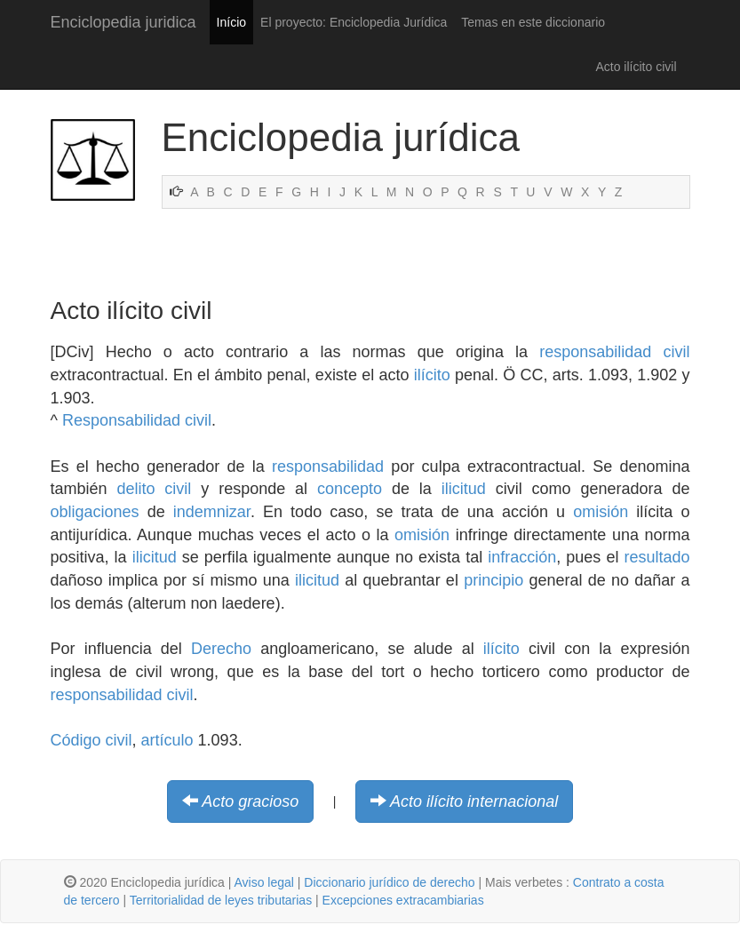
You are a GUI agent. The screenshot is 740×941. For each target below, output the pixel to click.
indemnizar (212, 512)
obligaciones (95, 512)
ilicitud (464, 489)
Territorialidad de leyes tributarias (221, 900)
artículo (167, 740)
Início (231, 22)
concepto (349, 489)
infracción (522, 557)
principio (493, 580)
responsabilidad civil (614, 352)
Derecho (221, 649)
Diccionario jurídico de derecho (389, 882)
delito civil (153, 489)
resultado (656, 557)
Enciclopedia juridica (123, 22)
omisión (600, 512)
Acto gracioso (250, 801)
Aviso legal (263, 882)
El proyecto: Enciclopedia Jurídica (353, 22)
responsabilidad (328, 466)
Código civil (91, 740)
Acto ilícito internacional (474, 801)
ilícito (432, 375)
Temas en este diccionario (533, 22)
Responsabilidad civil (136, 420)
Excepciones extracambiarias (403, 900)
